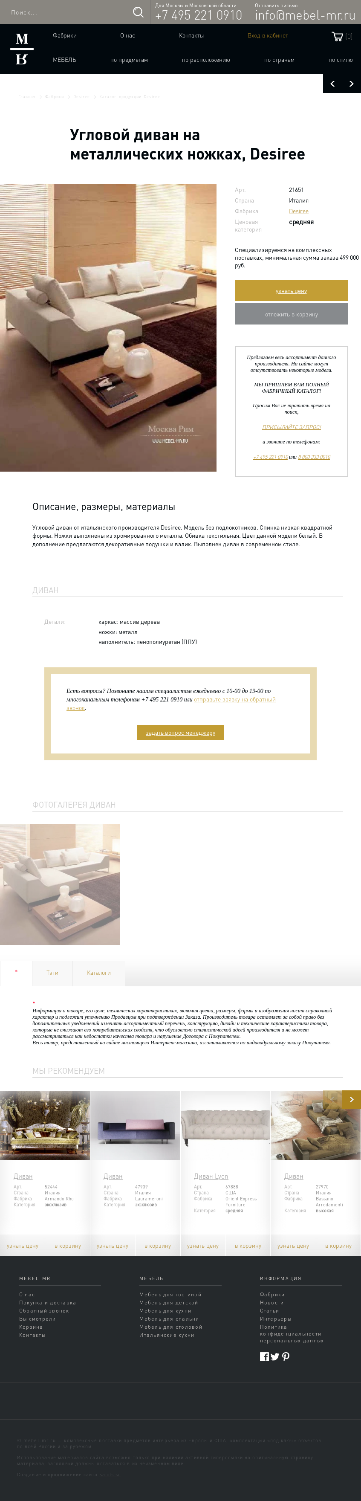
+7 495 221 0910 (198, 14)
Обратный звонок (44, 1310)
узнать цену (291, 290)
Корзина (31, 1326)
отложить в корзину (291, 314)
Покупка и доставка (47, 1302)
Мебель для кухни (165, 1310)
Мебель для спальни (169, 1318)
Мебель (64, 59)
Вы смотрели (37, 1318)
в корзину (68, 1245)
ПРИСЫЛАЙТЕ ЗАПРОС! (291, 426)
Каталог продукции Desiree (129, 96)
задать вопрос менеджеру (180, 732)
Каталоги (99, 972)
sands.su (110, 1475)
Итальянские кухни (166, 1334)
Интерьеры (276, 1318)
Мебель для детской (168, 1302)
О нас (127, 35)
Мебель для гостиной (170, 1294)
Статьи (269, 1310)
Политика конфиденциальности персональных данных (292, 1333)
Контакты (191, 35)
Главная (27, 96)
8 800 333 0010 (314, 456)
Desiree (81, 96)
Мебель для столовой (170, 1326)
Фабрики (65, 35)
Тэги (52, 972)
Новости (272, 1302)
